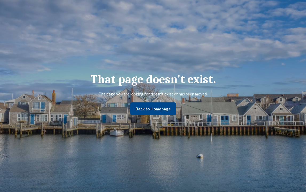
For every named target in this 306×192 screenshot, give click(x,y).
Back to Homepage (153, 108)
